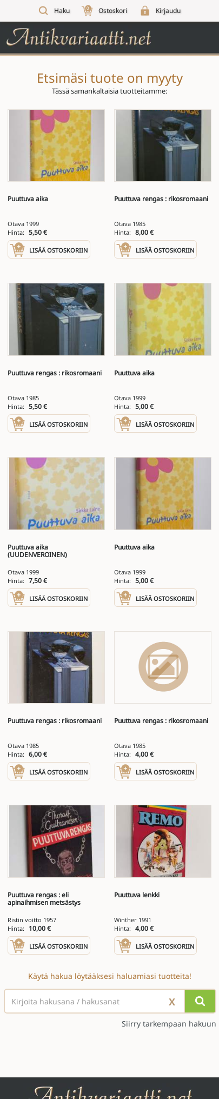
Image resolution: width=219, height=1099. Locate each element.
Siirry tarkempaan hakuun (169, 1024)
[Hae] (200, 1001)
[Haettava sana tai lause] (109, 1001)
